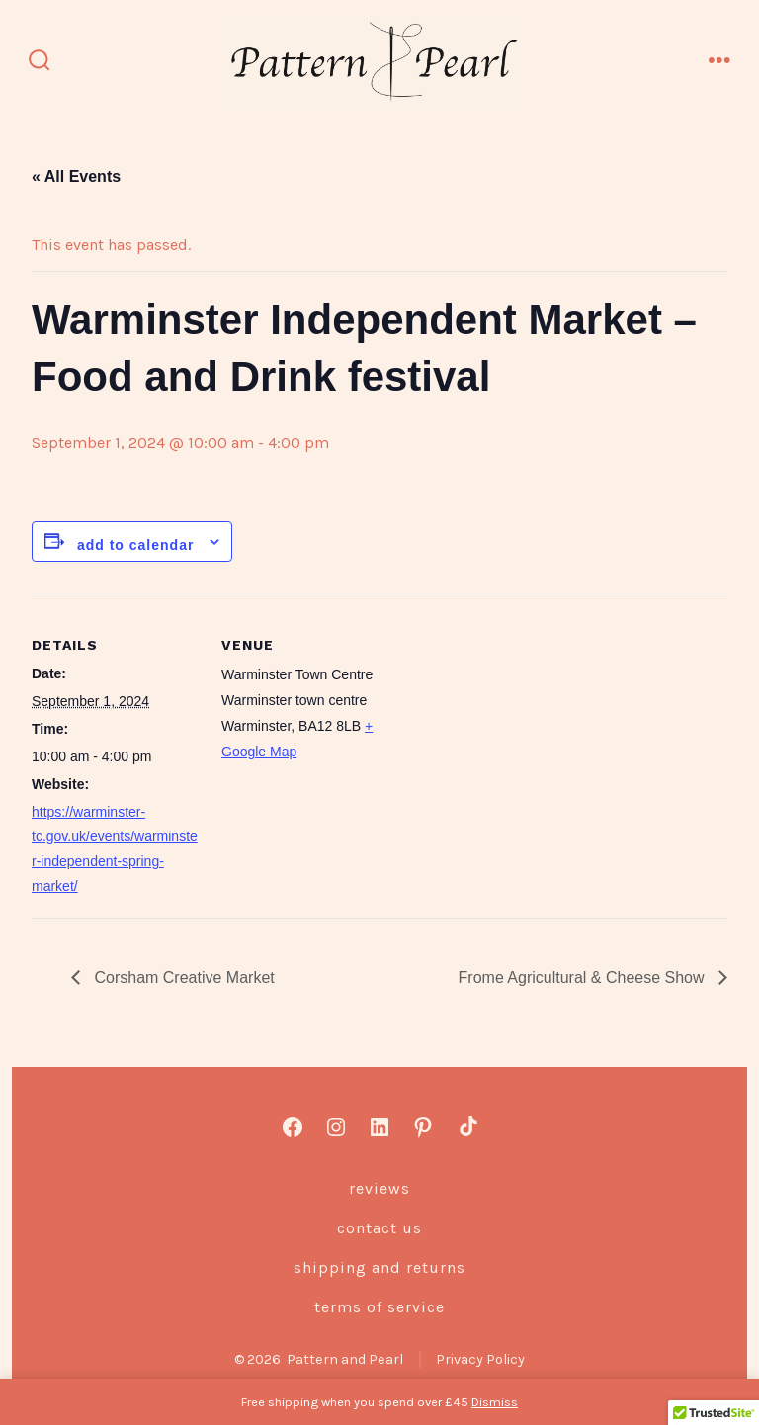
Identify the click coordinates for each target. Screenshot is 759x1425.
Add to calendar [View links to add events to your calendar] (135, 545)
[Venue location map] (515, 730)
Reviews (379, 1188)
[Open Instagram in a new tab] (336, 1127)
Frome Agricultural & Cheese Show (584, 977)
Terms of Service (379, 1307)
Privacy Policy (480, 1359)
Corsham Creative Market (182, 977)
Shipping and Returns (379, 1267)
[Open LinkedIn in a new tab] (379, 1127)
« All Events (76, 176)
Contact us (379, 1228)
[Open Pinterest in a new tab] (423, 1127)
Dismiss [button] (494, 1401)
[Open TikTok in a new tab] (466, 1127)
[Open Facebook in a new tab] (292, 1127)
